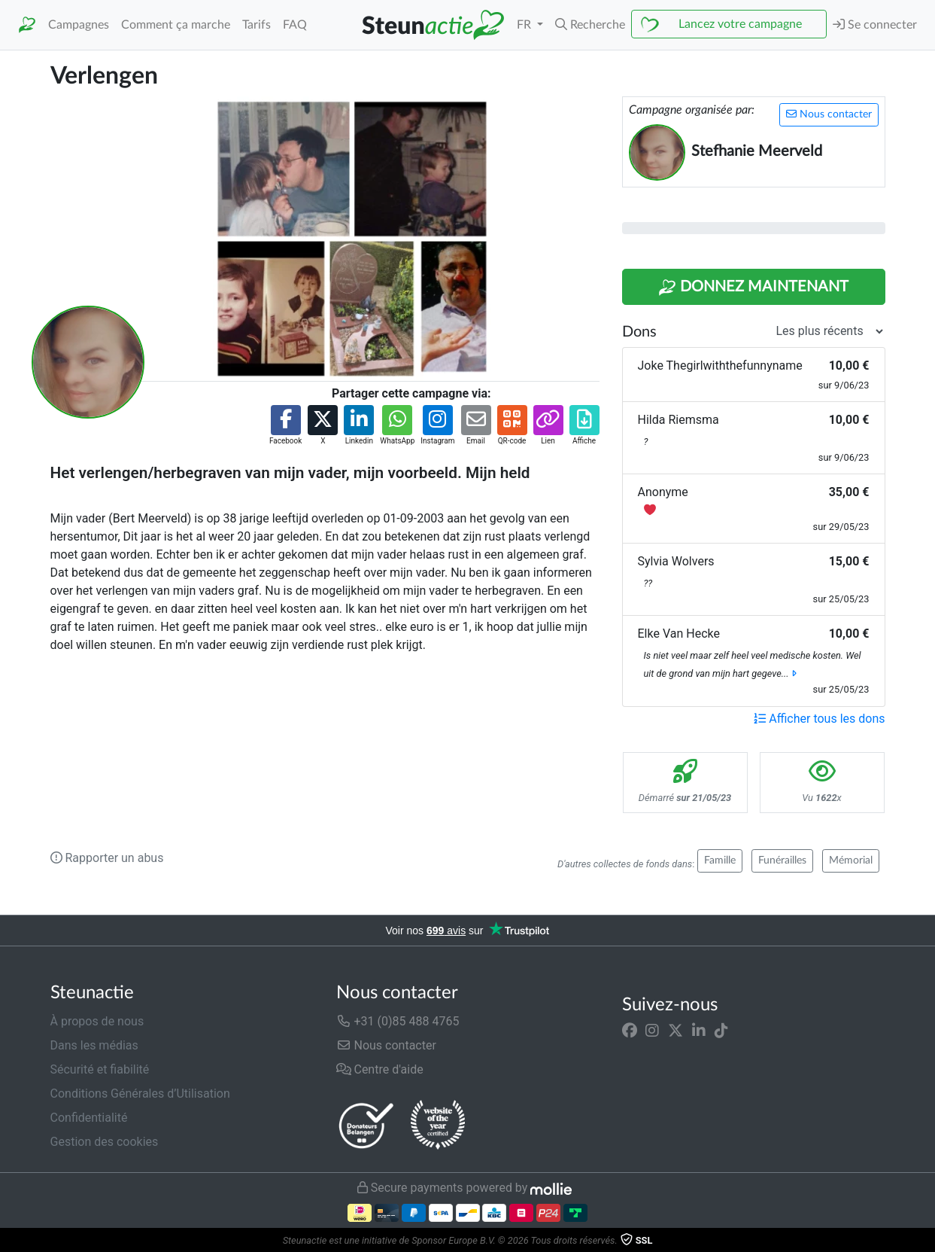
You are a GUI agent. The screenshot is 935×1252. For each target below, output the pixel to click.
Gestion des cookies (104, 1142)
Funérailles (782, 860)
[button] (590, 25)
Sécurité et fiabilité (100, 1069)
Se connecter (875, 24)
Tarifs (256, 25)
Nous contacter (829, 114)
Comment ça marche (175, 25)
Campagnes (78, 25)
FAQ (295, 25)
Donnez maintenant (753, 288)
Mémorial (851, 860)
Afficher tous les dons (819, 718)
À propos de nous (97, 1021)
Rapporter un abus (107, 858)
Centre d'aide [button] (379, 1069)
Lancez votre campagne (740, 24)
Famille (720, 860)
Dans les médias (94, 1045)
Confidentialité (89, 1117)
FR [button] (525, 25)
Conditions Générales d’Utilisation (140, 1093)
